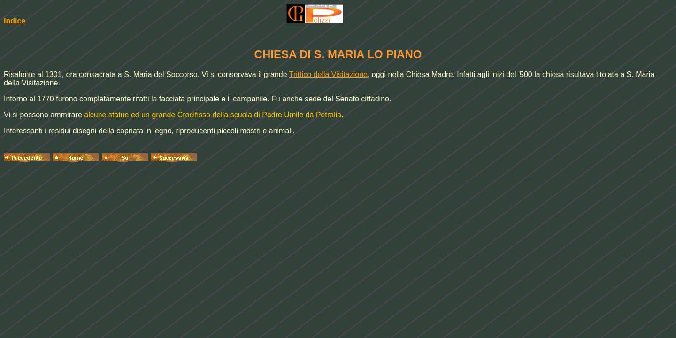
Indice (14, 21)
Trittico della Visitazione (328, 74)
